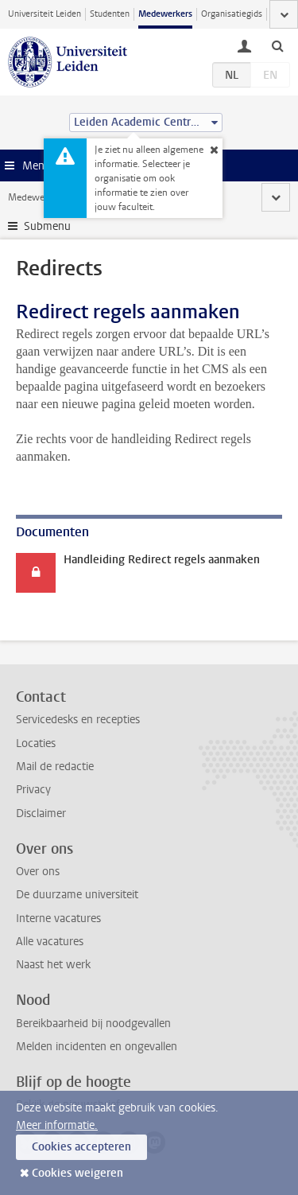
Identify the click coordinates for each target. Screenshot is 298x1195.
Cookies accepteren (81, 1146)
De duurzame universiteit (77, 894)
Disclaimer (41, 813)
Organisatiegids (231, 14)
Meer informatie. (57, 1125)
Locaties (36, 743)
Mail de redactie (55, 766)
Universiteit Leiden (44, 14)
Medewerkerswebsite (52, 197)
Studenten (110, 14)
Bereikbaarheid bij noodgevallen (93, 1023)
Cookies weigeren (77, 1173)
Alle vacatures (49, 941)
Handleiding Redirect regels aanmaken (162, 559)
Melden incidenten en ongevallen (96, 1046)
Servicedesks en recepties (78, 719)
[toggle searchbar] (277, 45)
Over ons (38, 871)
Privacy (33, 789)
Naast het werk (53, 964)
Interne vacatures (58, 918)
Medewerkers (165, 14)
